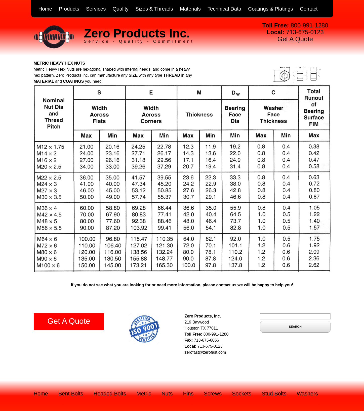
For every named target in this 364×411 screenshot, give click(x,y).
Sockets (241, 393)
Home (45, 9)
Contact (309, 9)
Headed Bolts (110, 393)
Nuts (167, 393)
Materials (190, 9)
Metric (143, 393)
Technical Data (224, 9)
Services (96, 9)
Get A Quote (295, 39)
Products (69, 9)
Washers (307, 393)
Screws (213, 393)
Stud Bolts (274, 393)
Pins (188, 393)
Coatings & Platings (270, 9)
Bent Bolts (70, 393)
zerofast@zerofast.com (205, 352)
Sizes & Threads (154, 9)
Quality (120, 9)
